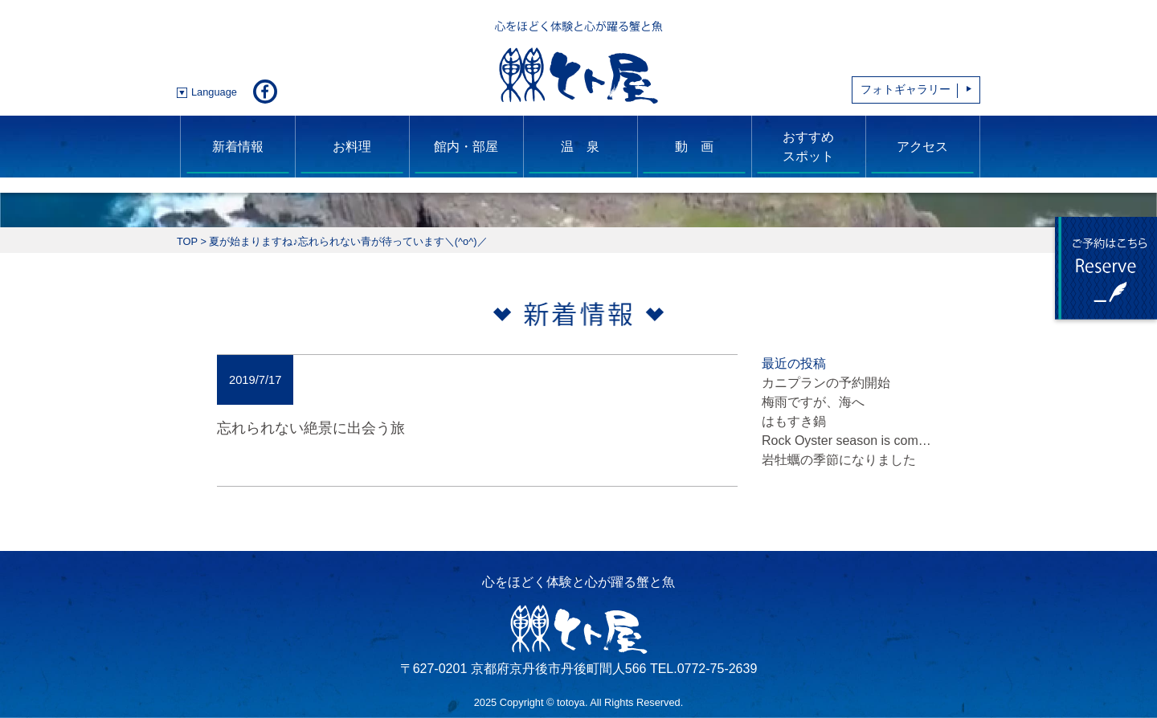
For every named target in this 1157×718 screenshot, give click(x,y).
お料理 (352, 146)
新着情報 (238, 146)
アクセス (922, 146)
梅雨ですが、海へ (813, 402)
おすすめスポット (808, 146)
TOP (187, 241)
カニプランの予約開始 (826, 383)
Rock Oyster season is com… (846, 440)
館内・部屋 (466, 146)
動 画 (694, 146)
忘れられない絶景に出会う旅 (311, 427)
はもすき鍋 (794, 421)
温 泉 (580, 146)
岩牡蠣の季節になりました (839, 460)
